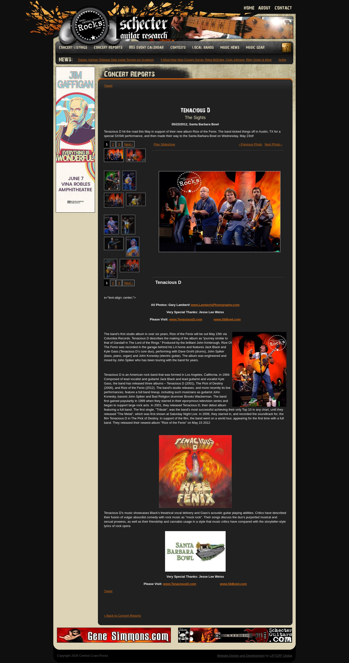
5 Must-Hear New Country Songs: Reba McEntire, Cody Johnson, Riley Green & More (217, 60)
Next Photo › (273, 144)
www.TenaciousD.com (185, 319)
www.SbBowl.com (227, 319)
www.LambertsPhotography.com (215, 305)
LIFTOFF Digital (281, 655)
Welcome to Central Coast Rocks (84, 20)
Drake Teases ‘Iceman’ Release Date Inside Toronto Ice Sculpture (112, 60)
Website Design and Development (240, 655)
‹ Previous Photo (250, 144)
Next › (128, 144)
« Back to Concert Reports (122, 615)
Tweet (108, 86)
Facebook (287, 47)
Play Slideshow (164, 144)
